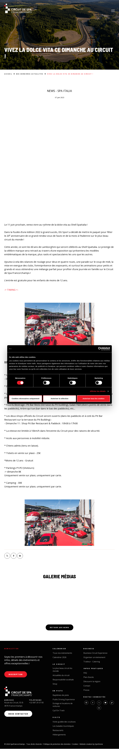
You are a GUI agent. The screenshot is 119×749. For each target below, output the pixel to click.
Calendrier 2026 (59, 657)
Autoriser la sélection (59, 399)
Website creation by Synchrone (91, 744)
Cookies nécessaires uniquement (25, 399)
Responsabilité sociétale (63, 680)
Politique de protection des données (57, 744)
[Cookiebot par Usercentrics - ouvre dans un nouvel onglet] (100, 348)
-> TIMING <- (11, 289)
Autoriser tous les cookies (93, 399)
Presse (86, 690)
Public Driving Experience (64, 699)
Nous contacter (18, 714)
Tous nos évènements (62, 653)
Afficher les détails (98, 391)
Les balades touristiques (63, 726)
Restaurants (58, 730)
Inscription (16, 675)
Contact (86, 686)
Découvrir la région (91, 681)
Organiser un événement (94, 657)
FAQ (85, 673)
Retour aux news (59, 628)
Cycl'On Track (58, 710)
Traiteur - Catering (91, 662)
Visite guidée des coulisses (64, 722)
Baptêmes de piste (61, 695)
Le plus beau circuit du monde (62, 670)
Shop (55, 684)
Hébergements (59, 735)
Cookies (75, 744)
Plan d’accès (88, 677)
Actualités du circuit (61, 675)
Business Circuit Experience (95, 653)
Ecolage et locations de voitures (63, 705)
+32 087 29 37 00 (36, 703)
